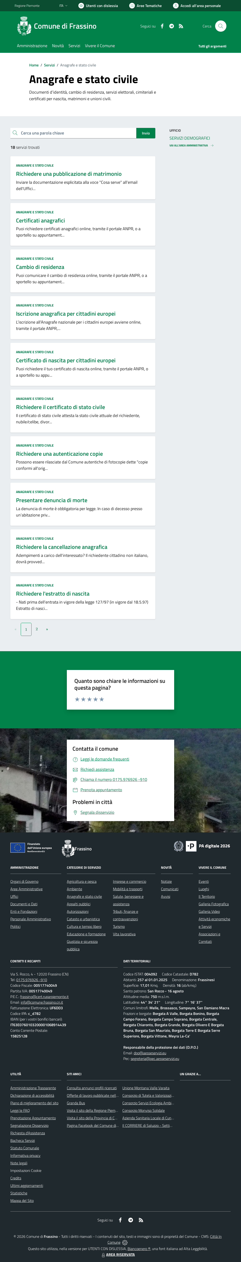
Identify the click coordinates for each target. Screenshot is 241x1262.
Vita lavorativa (124, 934)
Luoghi (204, 889)
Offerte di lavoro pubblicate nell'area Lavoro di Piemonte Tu (113, 1095)
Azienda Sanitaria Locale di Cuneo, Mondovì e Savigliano (166, 1118)
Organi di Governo (24, 881)
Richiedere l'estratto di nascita (52, 593)
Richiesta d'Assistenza (27, 1133)
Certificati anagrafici (40, 220)
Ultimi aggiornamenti (26, 1185)
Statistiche (18, 1193)
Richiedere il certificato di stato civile (60, 407)
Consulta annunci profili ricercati (92, 1088)
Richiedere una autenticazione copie (59, 453)
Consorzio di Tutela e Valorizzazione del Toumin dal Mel (164, 1095)
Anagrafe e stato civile (35, 165)
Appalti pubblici (78, 904)
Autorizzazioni (77, 911)
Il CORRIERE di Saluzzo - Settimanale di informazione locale (169, 1125)
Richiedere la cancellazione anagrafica (61, 547)
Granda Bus (76, 1103)
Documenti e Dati (23, 904)
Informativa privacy (25, 1155)
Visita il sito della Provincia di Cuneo (94, 1118)
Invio (146, 133)
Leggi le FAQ (20, 1110)
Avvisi (165, 896)
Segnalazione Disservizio (29, 1125)
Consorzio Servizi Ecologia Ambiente (150, 1103)
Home (34, 65)
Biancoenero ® (139, 1248)
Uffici (14, 896)
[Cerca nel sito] (220, 26)
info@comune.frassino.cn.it (42, 1002)
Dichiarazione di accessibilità (32, 1095)
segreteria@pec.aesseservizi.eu (155, 1058)
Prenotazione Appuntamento (33, 1118)
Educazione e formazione (86, 934)
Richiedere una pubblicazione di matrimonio (69, 173)
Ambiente (74, 889)
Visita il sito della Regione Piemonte (95, 1110)
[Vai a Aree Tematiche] (145, 5)
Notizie (166, 881)
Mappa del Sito (22, 1200)
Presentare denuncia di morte (51, 500)
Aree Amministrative (26, 889)
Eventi (204, 881)
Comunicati (169, 889)
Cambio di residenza (40, 267)
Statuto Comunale (24, 1148)
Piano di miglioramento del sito (34, 1103)
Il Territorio (207, 896)
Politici (15, 926)
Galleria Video (209, 911)
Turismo (119, 926)
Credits (15, 1178)
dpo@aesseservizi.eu (150, 1053)
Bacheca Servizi (22, 1140)
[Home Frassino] (58, 26)
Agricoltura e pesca (81, 881)
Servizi (49, 65)
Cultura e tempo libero (84, 926)
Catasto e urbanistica (83, 919)
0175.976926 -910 (31, 980)
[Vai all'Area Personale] (196, 5)
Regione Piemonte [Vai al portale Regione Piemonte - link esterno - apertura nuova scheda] (27, 5)
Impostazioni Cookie (25, 1170)
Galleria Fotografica (214, 904)
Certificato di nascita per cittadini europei (66, 360)
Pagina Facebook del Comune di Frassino (98, 1125)
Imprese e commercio (129, 881)
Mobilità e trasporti (127, 889)
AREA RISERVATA (117, 1254)
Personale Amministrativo (30, 919)
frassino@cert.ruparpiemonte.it (44, 996)
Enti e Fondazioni (23, 911)
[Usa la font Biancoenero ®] (98, 5)
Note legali (18, 1163)
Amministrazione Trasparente (33, 1088)
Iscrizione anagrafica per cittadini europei (66, 313)
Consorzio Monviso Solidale (143, 1110)
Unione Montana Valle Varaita (145, 1088)
